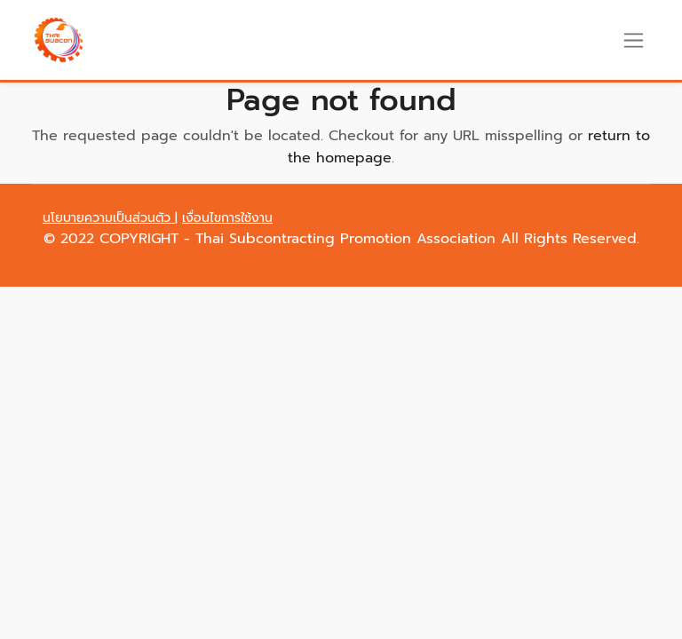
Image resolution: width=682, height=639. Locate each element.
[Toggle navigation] (633, 40)
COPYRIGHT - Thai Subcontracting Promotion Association (300, 238)
